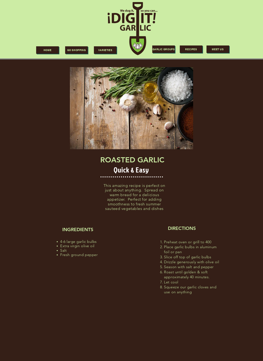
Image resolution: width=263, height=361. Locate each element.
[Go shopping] (76, 50)
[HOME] (47, 50)
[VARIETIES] (105, 50)
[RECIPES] (191, 49)
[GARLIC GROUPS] (163, 49)
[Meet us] (217, 49)
